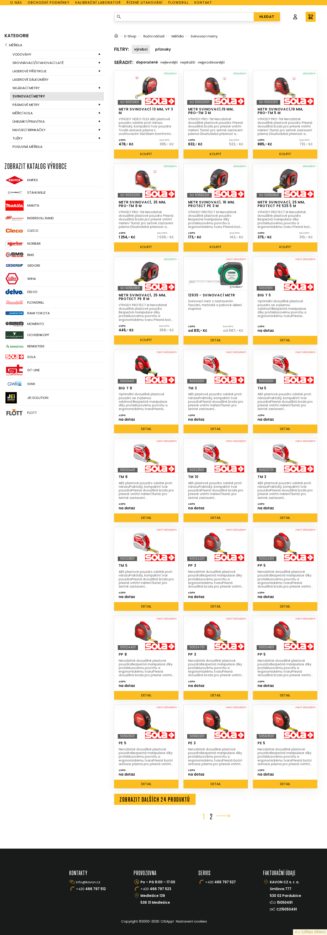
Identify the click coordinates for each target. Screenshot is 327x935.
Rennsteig (24, 346)
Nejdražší (187, 62)
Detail (216, 340)
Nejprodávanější (211, 62)
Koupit (146, 153)
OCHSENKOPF (27, 335)
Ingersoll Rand (29, 218)
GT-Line (22, 370)
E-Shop (130, 36)
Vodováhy (21, 54)
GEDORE (22, 265)
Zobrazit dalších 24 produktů (155, 799)
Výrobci (141, 49)
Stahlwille (25, 192)
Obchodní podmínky (49, 2)
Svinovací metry (28, 96)
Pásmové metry (25, 104)
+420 (91, 888)
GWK (20, 384)
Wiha (20, 278)
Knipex (21, 180)
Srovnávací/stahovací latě (38, 62)
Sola (20, 357)
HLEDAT (267, 16)
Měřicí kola (22, 113)
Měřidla (15, 45)
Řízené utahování (145, 2)
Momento (24, 323)
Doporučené (147, 62)
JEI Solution (26, 397)
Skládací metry (26, 87)
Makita (22, 206)
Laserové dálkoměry (30, 79)
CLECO (21, 231)
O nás (16, 2)
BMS (19, 254)
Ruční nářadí (154, 36)
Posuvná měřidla (27, 146)
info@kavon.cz (88, 882)
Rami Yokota (27, 313)
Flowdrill (178, 2)
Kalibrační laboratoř (98, 2)
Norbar (23, 243)
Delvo (21, 291)
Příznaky (163, 49)
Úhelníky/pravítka (28, 121)
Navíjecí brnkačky (29, 129)
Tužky (17, 138)
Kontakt (203, 2)
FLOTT (21, 413)
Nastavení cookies (191, 921)
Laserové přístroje (29, 71)
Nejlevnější (169, 62)
